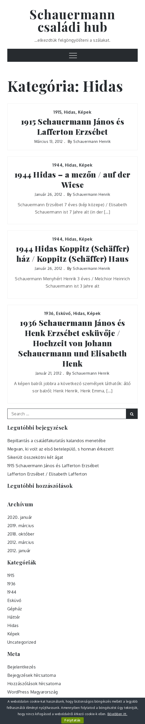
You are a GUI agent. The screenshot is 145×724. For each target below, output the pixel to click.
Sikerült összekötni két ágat (35, 457)
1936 (49, 313)
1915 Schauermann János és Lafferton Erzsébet (72, 127)
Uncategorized (21, 642)
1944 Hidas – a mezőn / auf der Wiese (72, 179)
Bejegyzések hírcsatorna (31, 675)
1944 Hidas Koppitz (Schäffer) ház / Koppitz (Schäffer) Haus (72, 254)
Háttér (13, 617)
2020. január (19, 517)
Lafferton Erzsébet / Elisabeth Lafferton (47, 474)
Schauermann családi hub (72, 20)
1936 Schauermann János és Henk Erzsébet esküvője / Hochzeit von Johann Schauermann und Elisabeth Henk (72, 343)
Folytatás (72, 720)
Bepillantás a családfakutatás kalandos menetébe (56, 440)
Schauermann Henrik (92, 141)
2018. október (20, 534)
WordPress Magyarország (32, 692)
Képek (85, 112)
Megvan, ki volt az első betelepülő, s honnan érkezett (60, 449)
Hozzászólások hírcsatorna (34, 683)
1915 (57, 112)
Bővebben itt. (117, 714)
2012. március (20, 542)
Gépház (14, 608)
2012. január (19, 550)
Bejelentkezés (21, 667)
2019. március (20, 525)
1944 (57, 165)
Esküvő (63, 313)
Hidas (70, 112)
